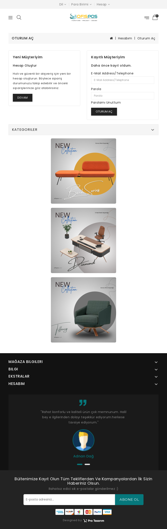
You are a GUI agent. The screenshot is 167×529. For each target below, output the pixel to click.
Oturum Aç (146, 38)
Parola (96, 89)
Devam (22, 98)
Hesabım (125, 38)
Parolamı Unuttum (106, 102)
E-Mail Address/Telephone (112, 73)
